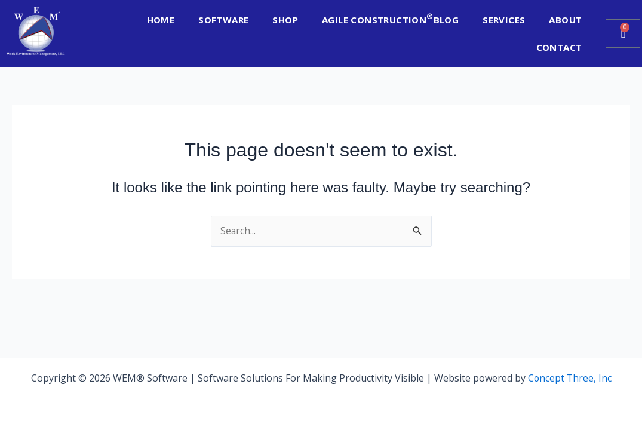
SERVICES (504, 20)
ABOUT (565, 20)
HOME (161, 20)
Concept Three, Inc (569, 378)
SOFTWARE (223, 20)
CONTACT (559, 47)
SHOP (285, 20)
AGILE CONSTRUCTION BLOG (390, 18)
